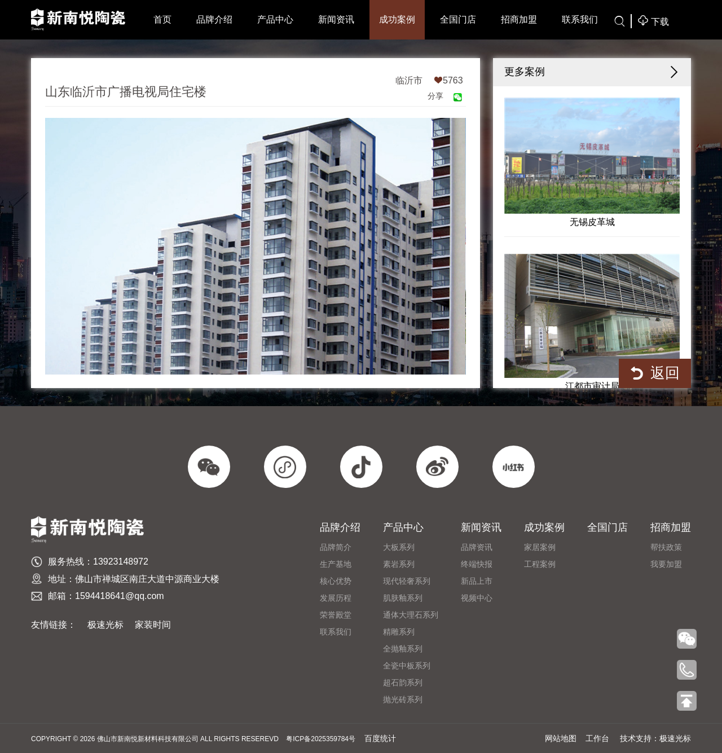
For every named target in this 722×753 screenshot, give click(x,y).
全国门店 (458, 19)
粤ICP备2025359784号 (320, 739)
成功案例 (397, 19)
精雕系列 (399, 631)
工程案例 (540, 564)
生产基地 (335, 564)
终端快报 (476, 564)
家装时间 (153, 624)
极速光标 (105, 624)
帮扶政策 (666, 547)
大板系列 (399, 547)
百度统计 (380, 738)
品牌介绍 (214, 19)
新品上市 (476, 580)
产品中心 (275, 19)
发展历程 (335, 597)
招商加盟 (519, 19)
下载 (653, 21)
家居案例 (540, 547)
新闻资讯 (336, 19)
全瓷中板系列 (406, 665)
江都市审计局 (592, 322)
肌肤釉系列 (402, 597)
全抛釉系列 (402, 648)
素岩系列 (399, 564)
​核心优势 (335, 580)
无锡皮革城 (592, 162)
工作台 (597, 738)
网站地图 (560, 738)
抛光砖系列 (402, 699)
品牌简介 (335, 547)
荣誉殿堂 (335, 614)
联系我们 (580, 19)
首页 (162, 19)
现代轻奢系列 (406, 580)
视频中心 (476, 597)
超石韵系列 (402, 682)
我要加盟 (666, 564)
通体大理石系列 (410, 614)
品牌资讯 (476, 547)
